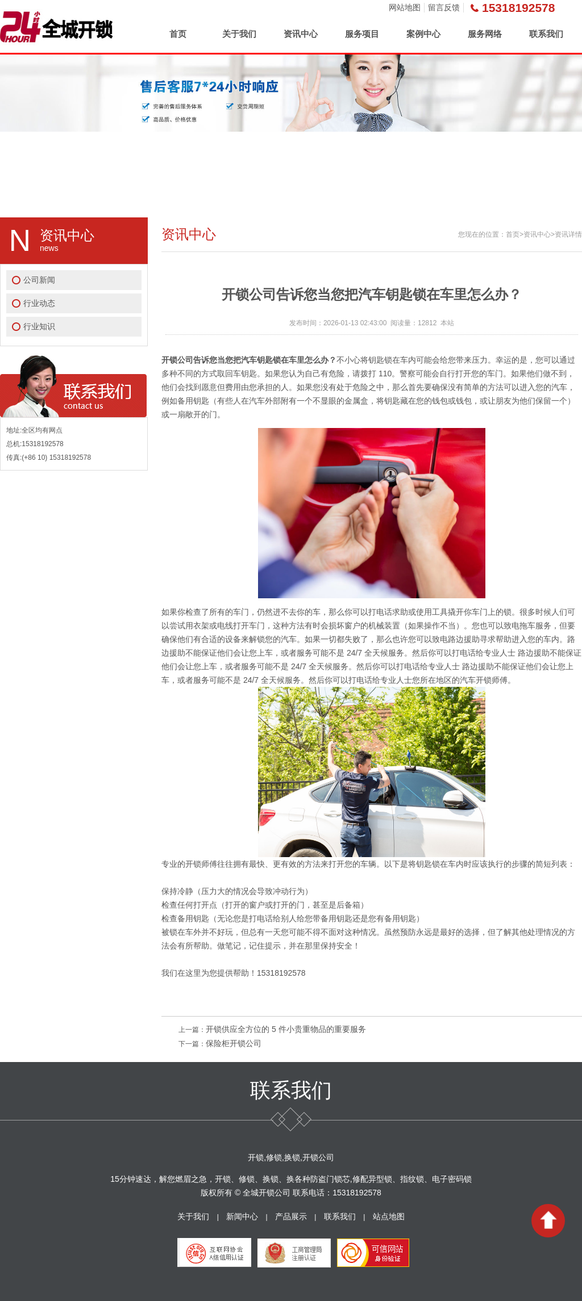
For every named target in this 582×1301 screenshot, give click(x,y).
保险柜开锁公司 (233, 1043)
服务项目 (362, 34)
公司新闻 (39, 279)
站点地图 (389, 1216)
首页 (177, 34)
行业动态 (39, 303)
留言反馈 (444, 7)
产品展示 (291, 1216)
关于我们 (239, 34)
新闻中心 (242, 1216)
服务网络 (485, 34)
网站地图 (405, 7)
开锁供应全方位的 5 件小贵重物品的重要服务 (286, 1029)
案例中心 (423, 34)
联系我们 (546, 34)
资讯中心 (301, 34)
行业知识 (39, 326)
